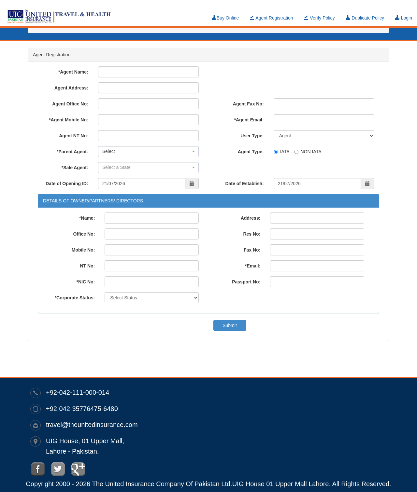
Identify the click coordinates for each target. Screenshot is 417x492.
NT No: (87, 265)
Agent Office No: (70, 103)
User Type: (252, 135)
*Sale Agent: (75, 167)
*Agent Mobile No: (68, 119)
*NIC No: (86, 281)
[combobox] (148, 151)
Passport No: (246, 281)
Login (403, 17)
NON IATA (308, 151)
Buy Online (225, 17)
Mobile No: (83, 250)
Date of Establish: (244, 183)
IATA (282, 151)
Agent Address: (71, 87)
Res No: (251, 234)
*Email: (252, 265)
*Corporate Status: (75, 297)
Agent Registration (271, 17)
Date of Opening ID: (67, 183)
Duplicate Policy (365, 17)
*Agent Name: (73, 72)
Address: (251, 218)
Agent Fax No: (248, 103)
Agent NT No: (73, 135)
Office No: (84, 234)
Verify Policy (319, 17)
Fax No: (252, 250)
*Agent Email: (249, 119)
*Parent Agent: (72, 151)
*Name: (87, 218)
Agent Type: (251, 151)
